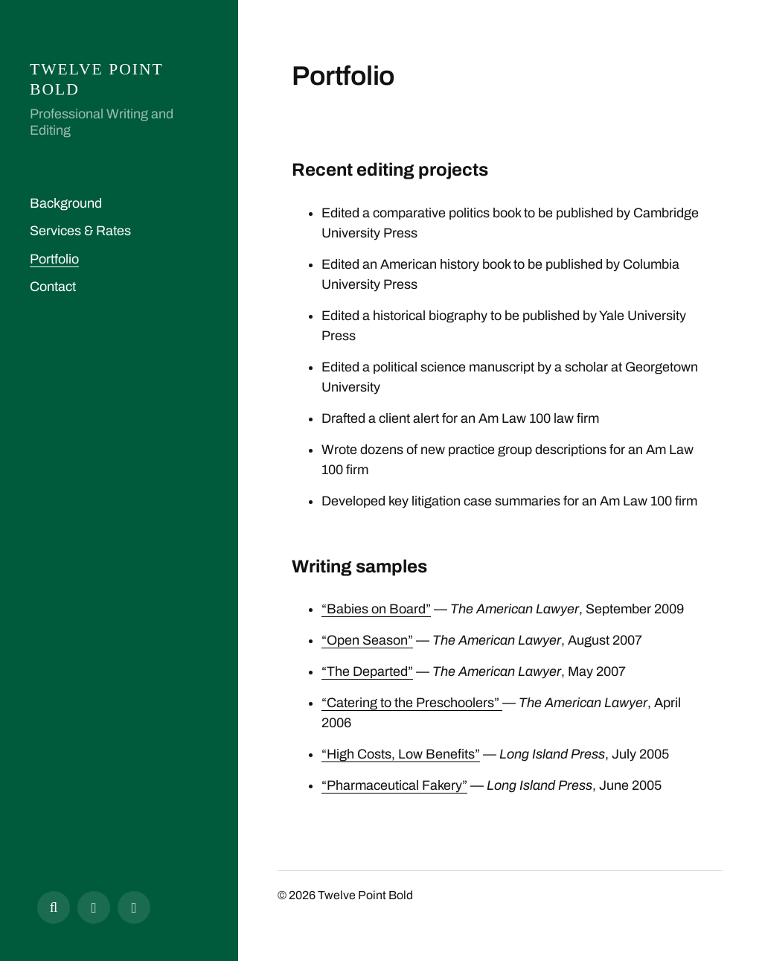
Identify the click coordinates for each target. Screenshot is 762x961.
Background (66, 203)
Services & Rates (80, 230)
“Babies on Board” (376, 608)
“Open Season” (367, 640)
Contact (53, 286)
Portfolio (54, 259)
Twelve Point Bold (365, 895)
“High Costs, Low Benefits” (400, 754)
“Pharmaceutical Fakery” (394, 785)
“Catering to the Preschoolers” (411, 702)
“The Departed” (367, 671)
